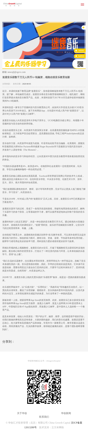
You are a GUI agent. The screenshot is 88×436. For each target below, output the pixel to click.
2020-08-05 (26, 84)
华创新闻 (66, 413)
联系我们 (44, 416)
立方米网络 (58, 427)
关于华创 (22, 413)
